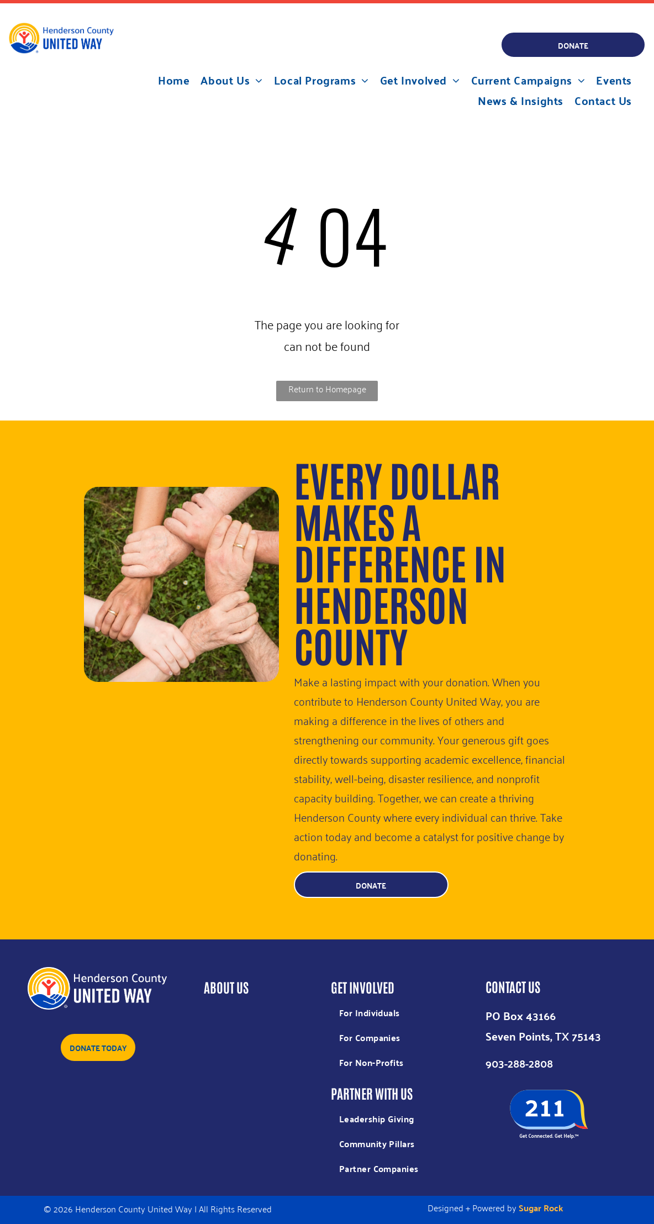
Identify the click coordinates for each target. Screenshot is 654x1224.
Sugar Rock (541, 1208)
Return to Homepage (327, 388)
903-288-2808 (519, 1063)
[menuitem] (173, 80)
